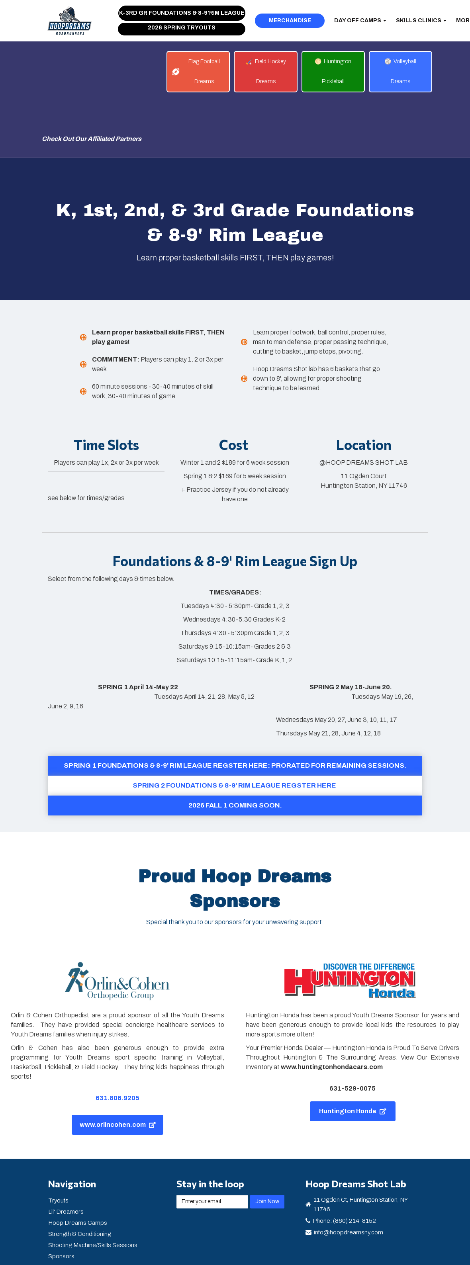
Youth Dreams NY (71, 1223)
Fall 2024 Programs (74, 1234)
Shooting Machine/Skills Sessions (92, 1190)
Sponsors (61, 1201)
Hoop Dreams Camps (77, 1167)
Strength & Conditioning (79, 1178)
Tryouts (58, 1145)
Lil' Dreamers (66, 1156)
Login (55, 1245)
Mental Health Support (77, 1212)
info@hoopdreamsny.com (348, 1177)
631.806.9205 (117, 1042)
